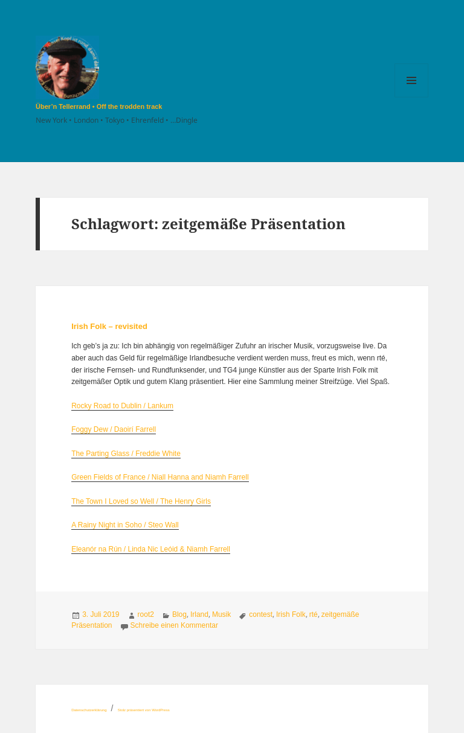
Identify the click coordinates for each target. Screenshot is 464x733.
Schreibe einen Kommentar (174, 625)
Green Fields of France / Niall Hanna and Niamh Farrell (159, 477)
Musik (221, 614)
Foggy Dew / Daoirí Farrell (113, 429)
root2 (146, 614)
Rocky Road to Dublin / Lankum (122, 406)
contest (260, 614)
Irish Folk (291, 614)
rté (313, 614)
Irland (199, 614)
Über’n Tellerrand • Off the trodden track (99, 106)
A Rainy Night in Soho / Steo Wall (125, 525)
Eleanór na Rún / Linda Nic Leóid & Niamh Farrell (150, 549)
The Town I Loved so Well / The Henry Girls (141, 501)
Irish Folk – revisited (109, 326)
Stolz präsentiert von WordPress (144, 710)
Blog (179, 614)
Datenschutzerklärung (88, 710)
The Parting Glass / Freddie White (126, 453)
